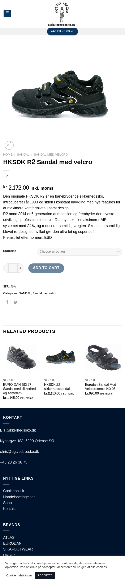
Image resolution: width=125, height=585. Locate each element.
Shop (7, 503)
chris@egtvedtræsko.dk (19, 451)
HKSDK (9, 555)
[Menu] (7, 13)
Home (8, 154)
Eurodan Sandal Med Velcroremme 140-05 (100, 387)
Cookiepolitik (13, 491)
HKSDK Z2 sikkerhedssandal (57, 387)
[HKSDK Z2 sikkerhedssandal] (62, 358)
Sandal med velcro (51, 154)
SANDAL (23, 154)
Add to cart (46, 268)
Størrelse (9, 251)
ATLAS (8, 537)
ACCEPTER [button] (45, 575)
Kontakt (9, 509)
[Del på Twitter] (15, 304)
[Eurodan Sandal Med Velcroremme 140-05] (103, 358)
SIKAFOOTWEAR (18, 549)
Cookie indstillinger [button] (19, 575)
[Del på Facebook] (7, 304)
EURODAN (12, 543)
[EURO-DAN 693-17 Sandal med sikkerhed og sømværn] (21, 358)
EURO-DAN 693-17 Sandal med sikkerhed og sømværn (19, 389)
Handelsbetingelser (19, 497)
